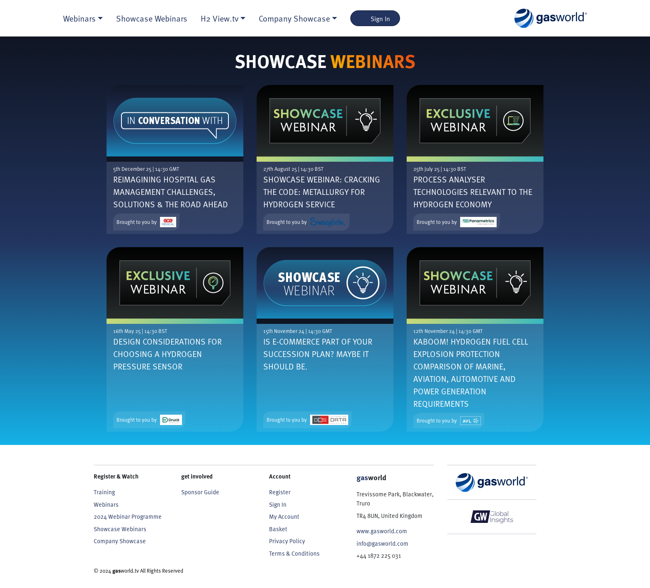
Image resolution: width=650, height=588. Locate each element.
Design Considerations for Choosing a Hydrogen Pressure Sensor (167, 353)
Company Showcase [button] (294, 18)
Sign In (375, 18)
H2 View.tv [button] (219, 18)
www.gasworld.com (382, 531)
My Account (284, 516)
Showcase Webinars (151, 18)
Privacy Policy (287, 541)
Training (104, 492)
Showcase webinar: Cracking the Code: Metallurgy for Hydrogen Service (321, 191)
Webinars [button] (79, 18)
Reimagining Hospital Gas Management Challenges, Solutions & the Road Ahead (170, 191)
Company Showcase (120, 541)
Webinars (106, 504)
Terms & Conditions (294, 553)
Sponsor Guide (200, 492)
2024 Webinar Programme (128, 516)
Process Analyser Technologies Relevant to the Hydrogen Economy (472, 191)
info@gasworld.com (382, 543)
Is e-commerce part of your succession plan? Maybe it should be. (317, 353)
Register (280, 492)
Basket (278, 529)
